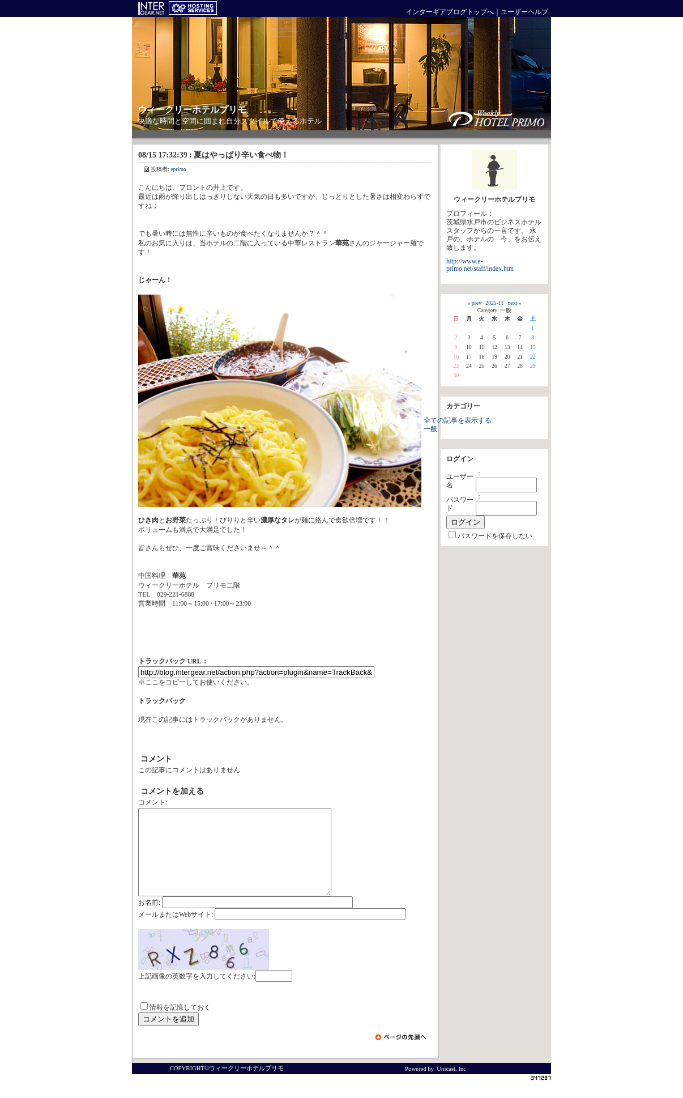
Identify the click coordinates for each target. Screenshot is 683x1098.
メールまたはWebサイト (174, 931)
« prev (474, 303)
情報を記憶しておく (180, 1024)
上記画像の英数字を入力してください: (196, 993)
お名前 (148, 919)
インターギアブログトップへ (449, 12)
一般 (430, 429)
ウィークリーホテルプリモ (192, 109)
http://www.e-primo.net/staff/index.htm (480, 265)
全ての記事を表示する (458, 420)
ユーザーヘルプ (524, 12)
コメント (151, 802)
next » (515, 303)
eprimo (178, 169)
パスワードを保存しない (495, 536)
